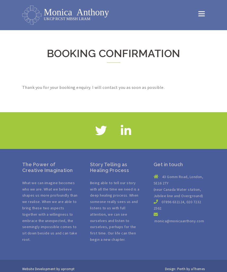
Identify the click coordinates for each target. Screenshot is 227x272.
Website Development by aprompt (48, 269)
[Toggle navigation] (201, 13)
